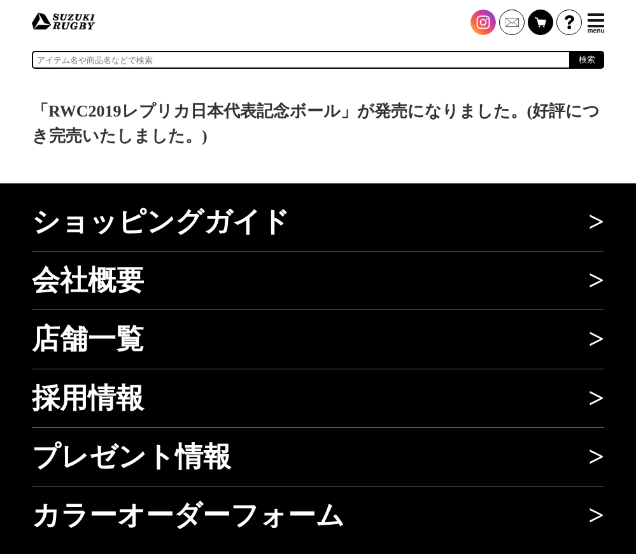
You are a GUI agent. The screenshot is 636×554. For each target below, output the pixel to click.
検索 (587, 59)
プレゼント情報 (131, 456)
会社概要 (88, 280)
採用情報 (88, 398)
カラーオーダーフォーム (188, 515)
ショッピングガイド (161, 221)
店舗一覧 (88, 338)
